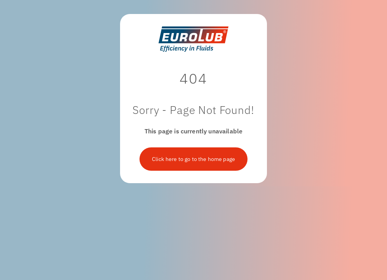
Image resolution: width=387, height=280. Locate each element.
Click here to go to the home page (193, 159)
